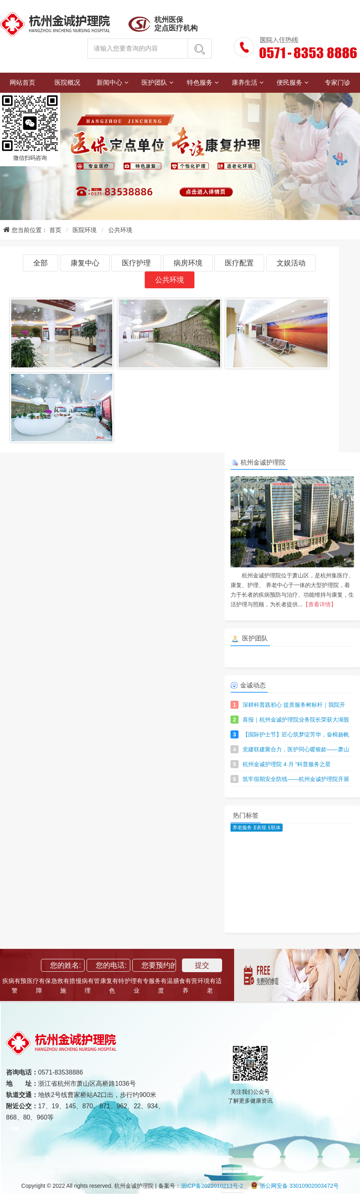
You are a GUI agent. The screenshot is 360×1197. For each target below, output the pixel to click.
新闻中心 (109, 82)
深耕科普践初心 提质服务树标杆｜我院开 (294, 704)
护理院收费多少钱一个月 (58, 1129)
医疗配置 (239, 263)
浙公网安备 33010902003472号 (295, 1186)
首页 (55, 229)
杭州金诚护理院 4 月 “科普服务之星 (287, 764)
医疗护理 (136, 263)
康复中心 (85, 263)
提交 (202, 965)
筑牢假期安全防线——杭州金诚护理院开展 (296, 779)
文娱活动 (291, 263)
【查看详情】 (319, 604)
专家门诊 (337, 82)
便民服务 (289, 82)
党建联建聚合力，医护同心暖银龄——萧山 (296, 749)
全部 (40, 263)
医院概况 (67, 82)
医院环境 (85, 229)
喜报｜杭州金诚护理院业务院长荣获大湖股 (296, 719)
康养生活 (244, 82)
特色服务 (199, 82)
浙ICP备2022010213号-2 (212, 1186)
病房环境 (188, 263)
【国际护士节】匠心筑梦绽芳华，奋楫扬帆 (296, 734)
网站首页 (22, 82)
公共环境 (120, 229)
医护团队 (154, 82)
